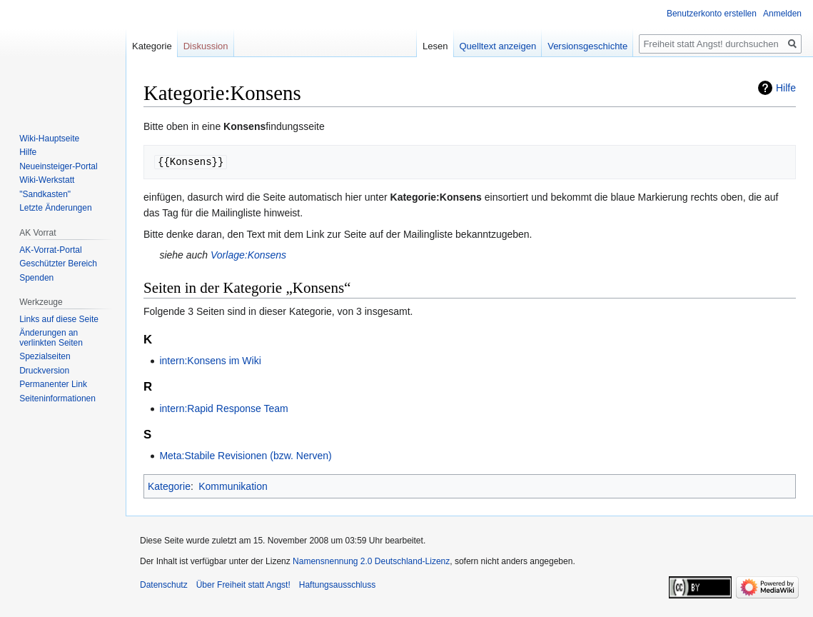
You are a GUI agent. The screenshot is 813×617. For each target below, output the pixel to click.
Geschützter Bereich (58, 264)
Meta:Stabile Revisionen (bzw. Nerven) (245, 455)
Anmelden (782, 14)
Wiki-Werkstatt (46, 180)
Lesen (435, 46)
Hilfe (786, 88)
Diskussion (205, 46)
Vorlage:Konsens (248, 255)
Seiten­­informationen (57, 398)
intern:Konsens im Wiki (210, 360)
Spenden (36, 278)
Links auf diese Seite (59, 319)
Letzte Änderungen (55, 208)
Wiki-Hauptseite (49, 139)
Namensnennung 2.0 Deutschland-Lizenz (371, 561)
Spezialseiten (44, 356)
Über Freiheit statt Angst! (243, 585)
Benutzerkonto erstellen (712, 14)
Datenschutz (164, 585)
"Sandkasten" (45, 194)
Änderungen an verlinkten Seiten (51, 338)
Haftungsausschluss (337, 585)
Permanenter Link (53, 384)
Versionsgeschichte (587, 46)
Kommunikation (233, 486)
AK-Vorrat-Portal (50, 250)
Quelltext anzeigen (498, 46)
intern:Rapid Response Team (223, 408)
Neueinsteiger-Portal (58, 166)
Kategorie (169, 486)
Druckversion (44, 371)
